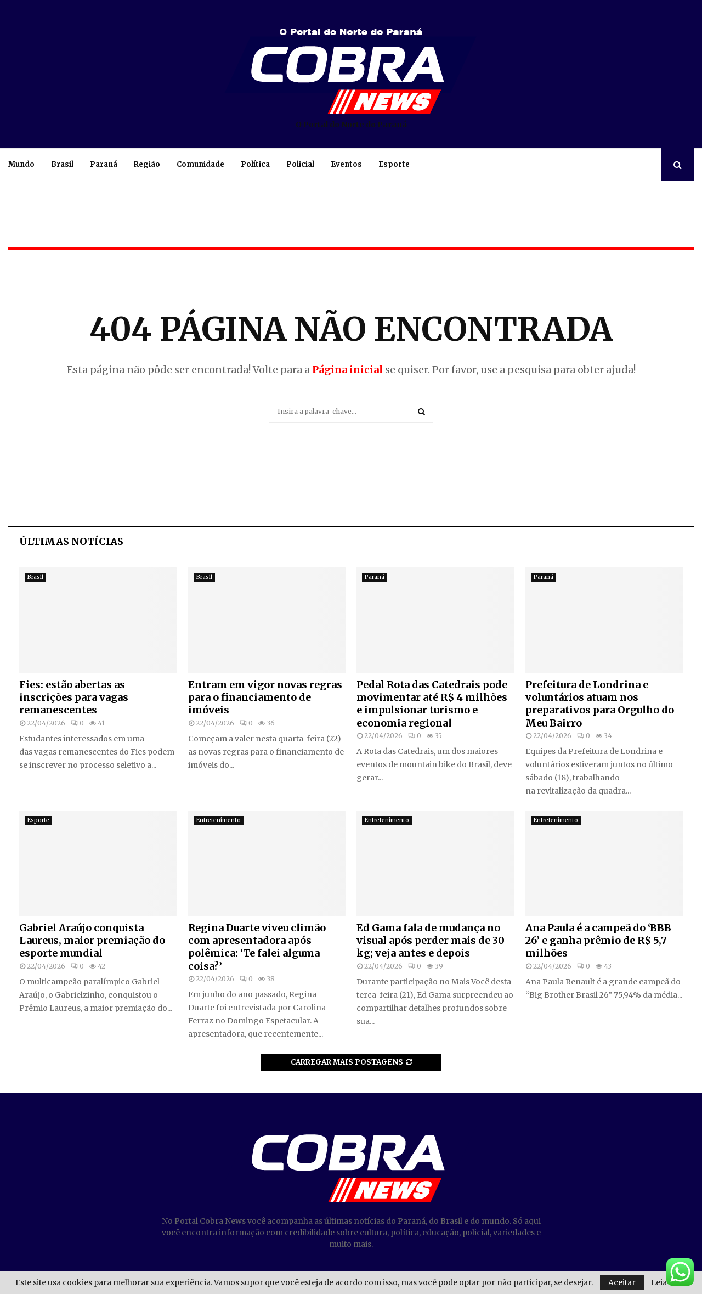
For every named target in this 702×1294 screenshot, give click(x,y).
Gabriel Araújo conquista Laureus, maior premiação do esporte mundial (92, 940)
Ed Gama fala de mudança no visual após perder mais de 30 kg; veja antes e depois (430, 940)
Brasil (62, 164)
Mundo (21, 164)
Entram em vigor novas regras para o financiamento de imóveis (265, 697)
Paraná (103, 164)
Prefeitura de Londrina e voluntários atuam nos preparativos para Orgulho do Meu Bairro (599, 703)
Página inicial (347, 369)
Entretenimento (218, 820)
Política (255, 164)
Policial (300, 164)
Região (147, 164)
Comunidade (200, 164)
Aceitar (622, 1282)
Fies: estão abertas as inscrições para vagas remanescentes (73, 697)
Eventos (346, 164)
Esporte (394, 164)
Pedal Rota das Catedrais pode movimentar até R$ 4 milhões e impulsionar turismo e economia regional (431, 703)
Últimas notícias (71, 541)
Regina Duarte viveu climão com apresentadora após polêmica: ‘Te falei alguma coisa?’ (257, 946)
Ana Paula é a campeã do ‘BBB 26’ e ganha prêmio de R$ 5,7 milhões (598, 940)
